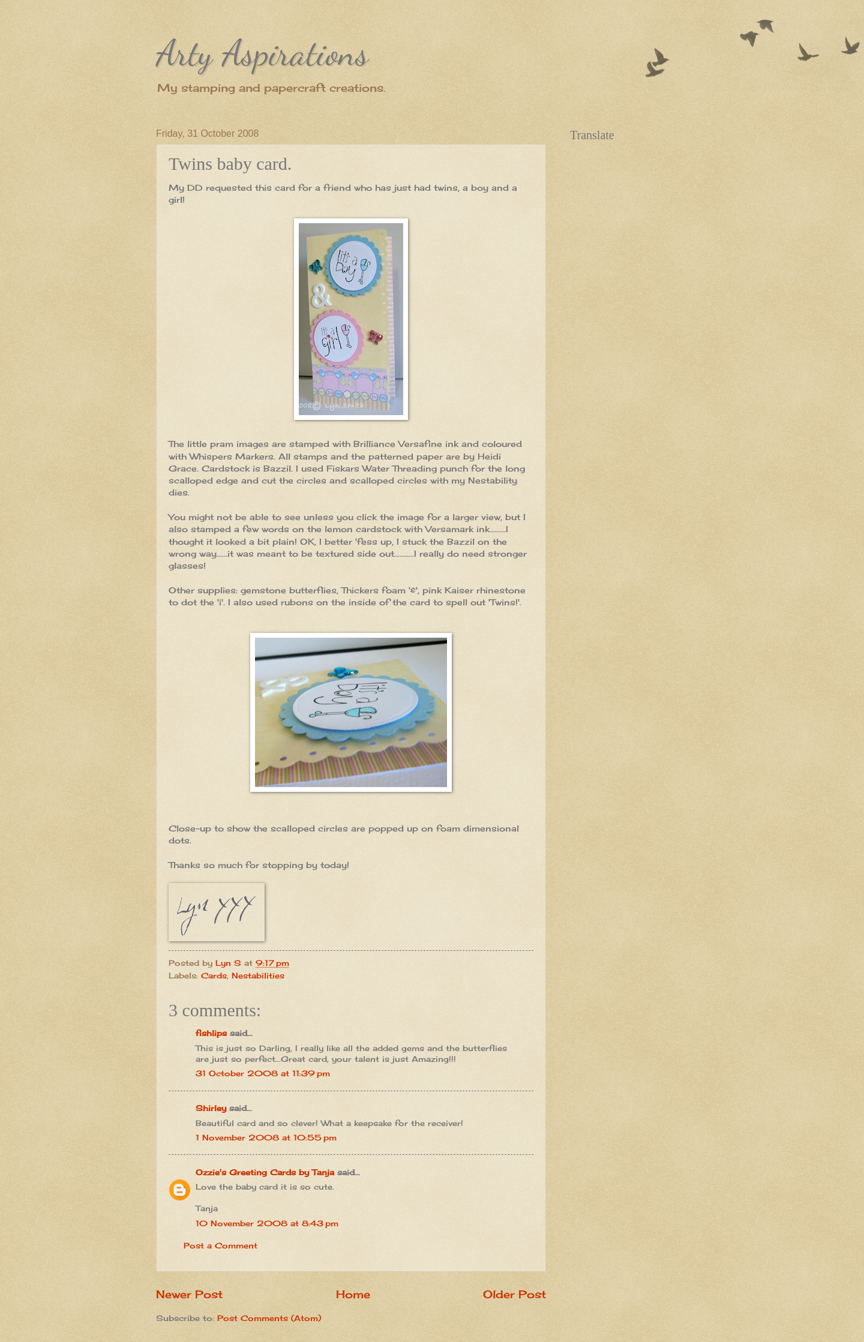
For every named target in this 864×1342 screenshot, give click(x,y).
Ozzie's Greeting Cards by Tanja (265, 1172)
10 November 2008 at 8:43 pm (267, 1223)
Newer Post (189, 1294)
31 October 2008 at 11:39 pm (263, 1073)
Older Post (514, 1294)
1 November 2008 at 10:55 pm (266, 1137)
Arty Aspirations (262, 52)
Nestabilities (258, 975)
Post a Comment (220, 1245)
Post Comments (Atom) (269, 1318)
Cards (214, 975)
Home (353, 1294)
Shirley (211, 1108)
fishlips (211, 1033)
